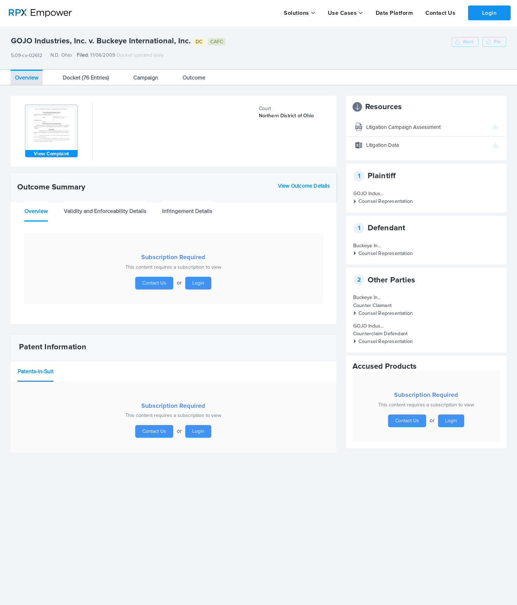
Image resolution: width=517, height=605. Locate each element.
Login (489, 12)
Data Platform (393, 13)
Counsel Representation (386, 201)
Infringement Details (187, 211)
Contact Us (440, 13)
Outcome (193, 77)
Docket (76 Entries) (86, 77)
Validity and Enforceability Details (105, 211)
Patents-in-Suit (36, 371)
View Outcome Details (304, 185)
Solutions (296, 13)
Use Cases (342, 13)
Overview (26, 77)
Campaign (145, 77)
